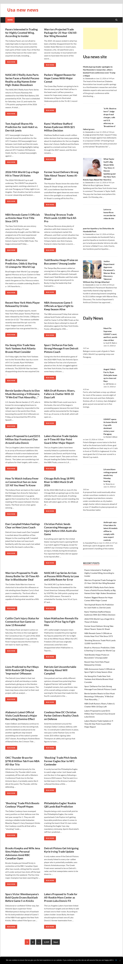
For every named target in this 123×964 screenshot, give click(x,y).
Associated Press (90, 543)
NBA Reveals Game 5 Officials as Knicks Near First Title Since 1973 (22, 218)
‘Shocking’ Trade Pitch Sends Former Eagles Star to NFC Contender (60, 761)
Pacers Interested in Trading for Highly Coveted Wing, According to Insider (21, 33)
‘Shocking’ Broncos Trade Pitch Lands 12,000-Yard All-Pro (60, 218)
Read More (10, 61)
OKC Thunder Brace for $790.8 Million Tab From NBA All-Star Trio (22, 761)
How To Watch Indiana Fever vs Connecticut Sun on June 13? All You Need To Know (22, 482)
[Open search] (116, 20)
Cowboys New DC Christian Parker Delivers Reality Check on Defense (61, 716)
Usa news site (95, 56)
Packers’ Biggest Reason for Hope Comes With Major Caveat (60, 78)
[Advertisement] (100, 38)
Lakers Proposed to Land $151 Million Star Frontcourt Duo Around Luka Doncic (22, 439)
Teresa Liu (109, 484)
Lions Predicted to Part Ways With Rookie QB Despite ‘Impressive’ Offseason (22, 670)
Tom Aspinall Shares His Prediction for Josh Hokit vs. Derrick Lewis (21, 127)
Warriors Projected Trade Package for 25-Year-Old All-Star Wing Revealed (60, 33)
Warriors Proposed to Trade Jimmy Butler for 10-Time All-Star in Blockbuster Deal (22, 576)
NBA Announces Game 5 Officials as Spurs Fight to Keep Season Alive (58, 306)
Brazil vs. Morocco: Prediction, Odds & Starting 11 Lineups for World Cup (21, 263)
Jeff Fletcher (110, 384)
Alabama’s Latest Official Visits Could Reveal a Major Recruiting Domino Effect (21, 716)
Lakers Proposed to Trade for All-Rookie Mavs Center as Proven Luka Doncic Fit (60, 897)
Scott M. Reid (110, 343)
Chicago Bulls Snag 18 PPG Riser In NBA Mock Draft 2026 (59, 482)
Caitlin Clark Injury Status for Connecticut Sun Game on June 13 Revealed (22, 622)
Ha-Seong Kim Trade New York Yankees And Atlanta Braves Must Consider (20, 348)
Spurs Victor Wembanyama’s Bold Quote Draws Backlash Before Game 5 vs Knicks (22, 897)
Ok (116, 960)
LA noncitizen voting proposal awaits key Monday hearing (110, 475)
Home (10, 20)
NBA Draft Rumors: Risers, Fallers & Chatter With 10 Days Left (59, 394)
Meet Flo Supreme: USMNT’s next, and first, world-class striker (110, 334)
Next (55, 942)
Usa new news (22, 10)
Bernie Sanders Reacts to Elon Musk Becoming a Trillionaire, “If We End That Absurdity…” (22, 394)
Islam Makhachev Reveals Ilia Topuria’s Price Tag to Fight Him (61, 622)
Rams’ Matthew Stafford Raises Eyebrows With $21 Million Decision (59, 127)
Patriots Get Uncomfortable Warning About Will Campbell (60, 670)
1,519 (46, 942)
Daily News (93, 318)
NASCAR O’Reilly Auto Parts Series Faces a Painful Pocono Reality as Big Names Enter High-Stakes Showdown (100, 590)
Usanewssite (89, 78)
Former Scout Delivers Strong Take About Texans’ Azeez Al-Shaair (61, 175)
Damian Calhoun (111, 437)
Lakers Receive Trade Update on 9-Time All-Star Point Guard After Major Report (61, 439)
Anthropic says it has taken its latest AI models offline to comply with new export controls (110, 531)
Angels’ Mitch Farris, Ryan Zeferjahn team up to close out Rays (110, 375)
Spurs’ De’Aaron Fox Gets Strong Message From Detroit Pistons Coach (61, 348)
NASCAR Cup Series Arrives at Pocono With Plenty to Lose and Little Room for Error (61, 576)
